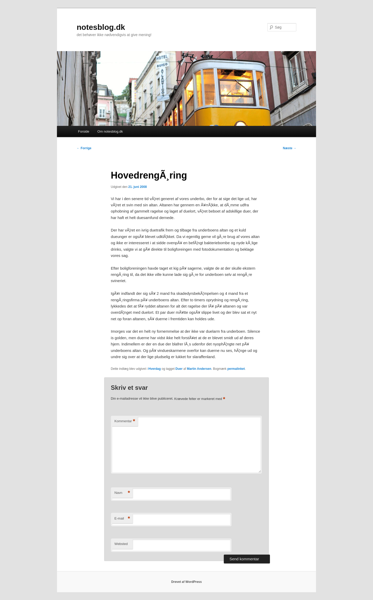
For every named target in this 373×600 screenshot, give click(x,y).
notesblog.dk (101, 27)
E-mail (122, 518)
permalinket (236, 369)
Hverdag (154, 369)
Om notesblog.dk (110, 131)
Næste (289, 148)
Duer (178, 369)
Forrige (84, 148)
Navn (122, 493)
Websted (121, 544)
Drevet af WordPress (186, 582)
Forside (83, 131)
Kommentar (124, 421)
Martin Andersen (199, 369)
